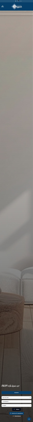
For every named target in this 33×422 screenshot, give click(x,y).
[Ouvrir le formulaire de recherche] (16, 411)
